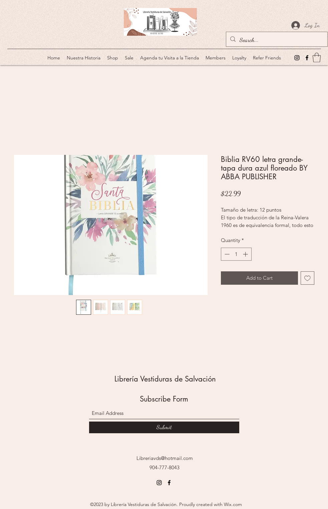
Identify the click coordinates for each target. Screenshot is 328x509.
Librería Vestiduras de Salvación (165, 379)
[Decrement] (226, 254)
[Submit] (164, 427)
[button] (317, 57)
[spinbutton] (236, 254)
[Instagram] (297, 57)
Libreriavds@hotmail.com (164, 458)
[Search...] (276, 40)
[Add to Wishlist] (307, 278)
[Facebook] (307, 57)
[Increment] (246, 254)
